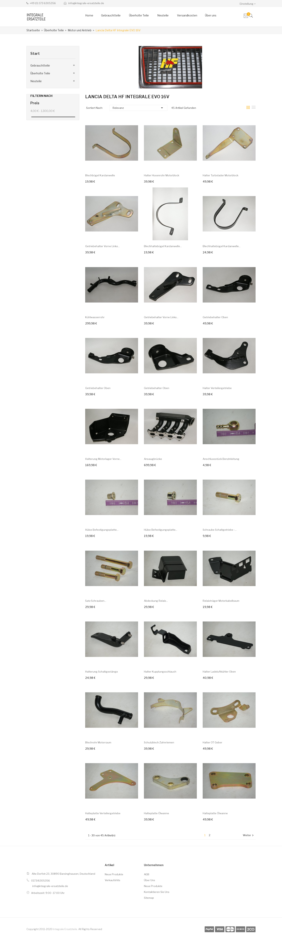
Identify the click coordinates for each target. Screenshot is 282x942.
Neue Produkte (114, 874)
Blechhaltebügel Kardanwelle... (163, 246)
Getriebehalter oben (215, 317)
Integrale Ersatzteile (65, 929)
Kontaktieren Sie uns (156, 891)
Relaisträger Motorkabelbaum (221, 600)
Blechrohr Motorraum (98, 742)
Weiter (249, 835)
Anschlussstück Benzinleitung (221, 458)
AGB (146, 874)
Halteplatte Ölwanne (156, 813)
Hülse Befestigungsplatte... (101, 529)
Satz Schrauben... (95, 600)
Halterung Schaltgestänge (101, 671)
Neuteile (36, 81)
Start (35, 53)
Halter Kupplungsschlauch (160, 671)
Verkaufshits (112, 880)
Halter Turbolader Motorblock (220, 175)
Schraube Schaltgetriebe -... (220, 529)
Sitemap (149, 897)
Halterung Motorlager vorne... (103, 458)
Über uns (149, 880)
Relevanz (138, 107)
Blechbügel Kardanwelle (100, 175)
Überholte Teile (40, 73)
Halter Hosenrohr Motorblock (161, 175)
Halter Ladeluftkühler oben (219, 671)
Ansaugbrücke (153, 458)
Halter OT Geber (212, 742)
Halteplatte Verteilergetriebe (102, 813)
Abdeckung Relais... (156, 600)
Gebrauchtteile (40, 65)
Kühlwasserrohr (95, 317)
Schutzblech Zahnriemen (159, 742)
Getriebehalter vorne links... (102, 246)
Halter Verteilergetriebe (217, 388)
